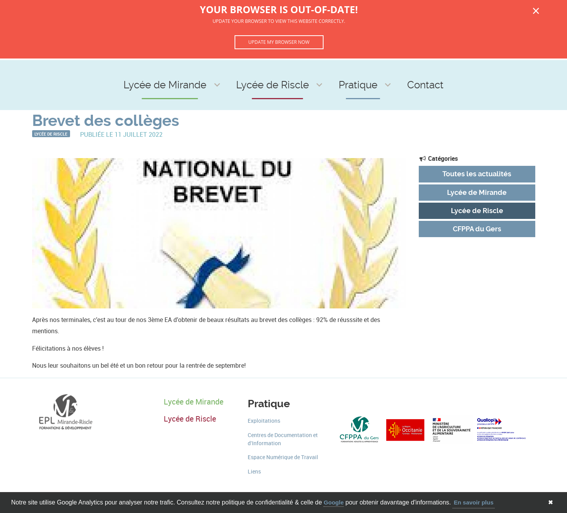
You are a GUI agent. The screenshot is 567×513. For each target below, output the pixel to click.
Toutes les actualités (476, 174)
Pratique (338, 70)
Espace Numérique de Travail (283, 457)
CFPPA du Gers (477, 229)
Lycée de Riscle (275, 70)
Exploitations (264, 421)
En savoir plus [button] (473, 502)
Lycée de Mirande (196, 70)
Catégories (438, 158)
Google (334, 502)
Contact (388, 70)
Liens (254, 471)
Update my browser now (278, 42)
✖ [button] (550, 502)
